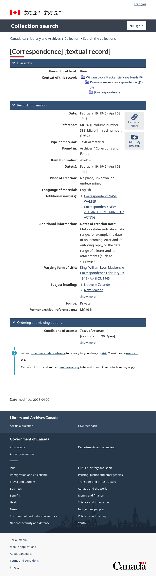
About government (22, 454)
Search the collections (99, 38)
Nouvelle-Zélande (97, 284)
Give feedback (87, 426)
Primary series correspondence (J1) (116, 82)
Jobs (12, 468)
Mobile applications (23, 547)
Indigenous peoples (91, 509)
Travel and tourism (22, 482)
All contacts (17, 447)
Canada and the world (93, 488)
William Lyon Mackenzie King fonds (112, 77)
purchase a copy (69, 367)
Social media (18, 540)
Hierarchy (22, 63)
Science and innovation (93, 502)
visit (104, 353)
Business (16, 488)
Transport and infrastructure (97, 482)
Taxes (13, 509)
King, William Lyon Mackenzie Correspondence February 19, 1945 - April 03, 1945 (102, 272)
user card (132, 353)
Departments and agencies (96, 447)
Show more (87, 296)
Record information (29, 105)
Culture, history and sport (95, 468)
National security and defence (30, 523)
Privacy (14, 567)
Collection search (34, 26)
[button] (134, 121)
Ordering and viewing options (37, 322)
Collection (71, 38)
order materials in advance (48, 353)
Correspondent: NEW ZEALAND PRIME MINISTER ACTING (104, 212)
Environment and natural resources (33, 516)
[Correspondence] (107, 92)
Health (14, 502)
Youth (82, 523)
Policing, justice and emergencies (100, 475)
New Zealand (93, 290)
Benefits (15, 495)
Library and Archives (45, 38)
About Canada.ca (21, 554)
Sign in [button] (136, 26)
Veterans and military (92, 516)
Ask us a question (21, 426)
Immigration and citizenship (29, 475)
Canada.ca (18, 38)
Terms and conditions (24, 560)
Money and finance (91, 495)
